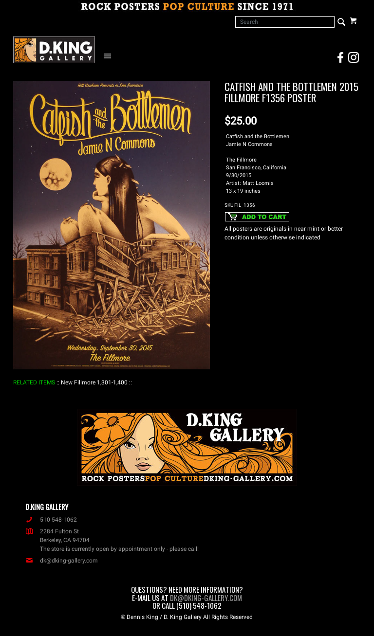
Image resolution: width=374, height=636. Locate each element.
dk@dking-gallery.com (61, 560)
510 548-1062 (51, 519)
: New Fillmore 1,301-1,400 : (94, 382)
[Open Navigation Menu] (109, 55)
